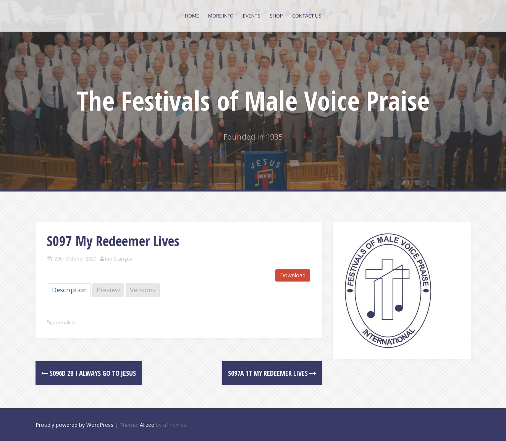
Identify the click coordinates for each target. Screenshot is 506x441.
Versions (142, 289)
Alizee (147, 424)
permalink (64, 322)
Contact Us (307, 15)
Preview (108, 289)
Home (192, 15)
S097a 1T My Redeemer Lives (272, 373)
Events (251, 15)
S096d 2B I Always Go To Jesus (88, 373)
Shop (276, 15)
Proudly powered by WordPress (74, 424)
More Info (221, 15)
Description (69, 289)
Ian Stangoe (119, 258)
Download (293, 275)
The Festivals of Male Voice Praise (253, 100)
